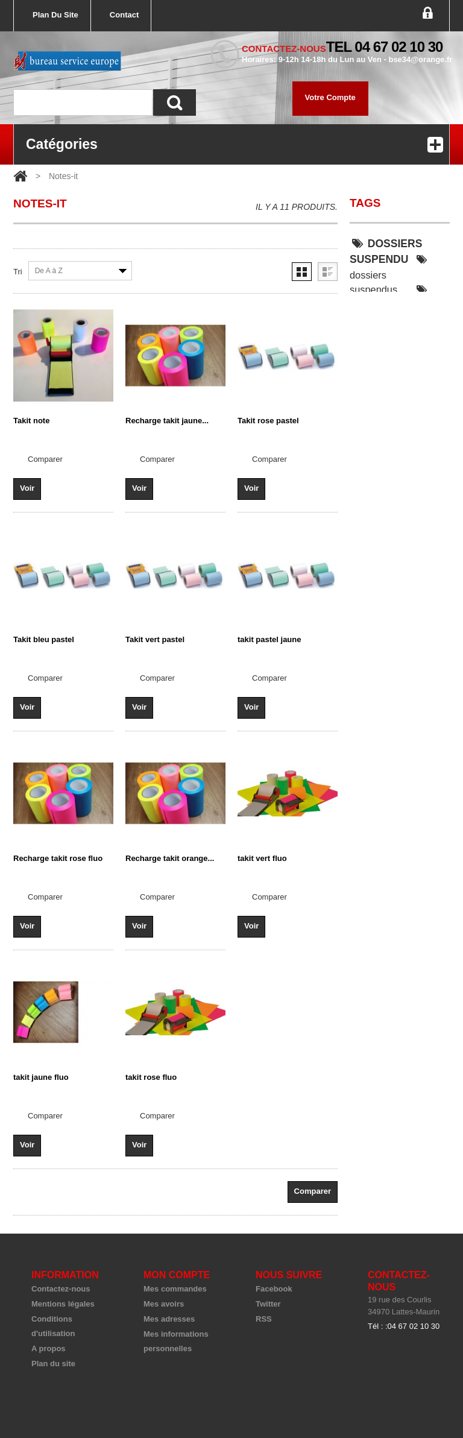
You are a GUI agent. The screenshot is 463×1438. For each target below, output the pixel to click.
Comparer (45, 459)
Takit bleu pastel (43, 639)
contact (124, 14)
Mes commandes (175, 1288)
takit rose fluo (151, 1077)
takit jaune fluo (41, 1077)
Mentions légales (63, 1303)
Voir (27, 488)
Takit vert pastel (154, 639)
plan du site (55, 14)
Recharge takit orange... (169, 858)
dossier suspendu (389, 297)
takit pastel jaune (269, 639)
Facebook (274, 1288)
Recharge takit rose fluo (57, 858)
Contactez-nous (60, 1288)
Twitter (268, 1303)
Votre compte (330, 97)
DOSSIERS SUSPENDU (386, 251)
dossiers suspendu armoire (391, 322)
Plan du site (53, 1363)
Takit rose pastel (268, 420)
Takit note (31, 420)
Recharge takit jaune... (167, 420)
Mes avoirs (163, 1303)
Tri (17, 271)
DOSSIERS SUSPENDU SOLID (391, 362)
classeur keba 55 (391, 401)
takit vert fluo (262, 858)
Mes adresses (169, 1318)
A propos (48, 1348)
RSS (264, 1318)
